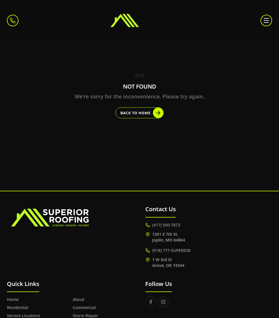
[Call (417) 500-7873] (12, 20)
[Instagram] (163, 302)
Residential (17, 307)
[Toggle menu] (266, 20)
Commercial (84, 307)
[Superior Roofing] (139, 20)
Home (12, 299)
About (79, 299)
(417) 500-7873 (162, 225)
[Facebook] (150, 302)
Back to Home (141, 113)
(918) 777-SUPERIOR (168, 250)
